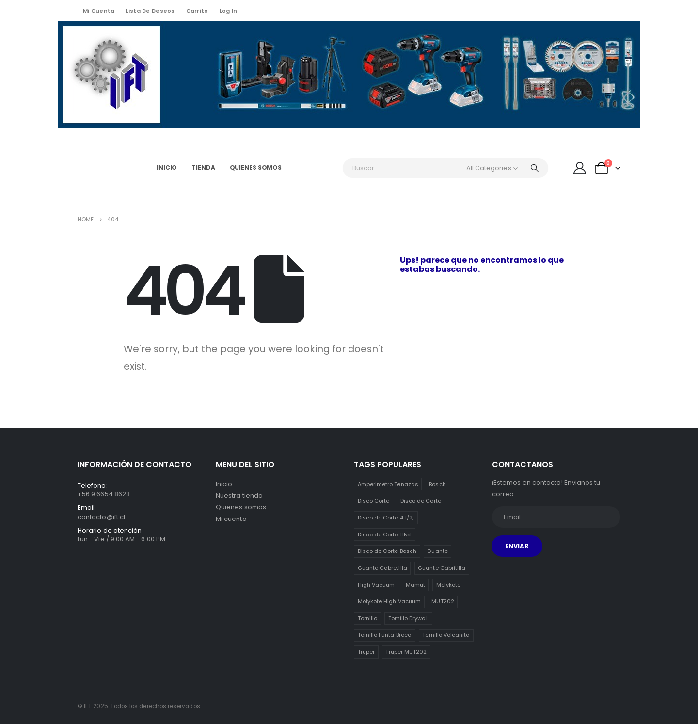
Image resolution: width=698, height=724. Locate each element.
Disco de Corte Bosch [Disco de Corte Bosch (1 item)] (387, 551)
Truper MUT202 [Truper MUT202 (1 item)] (406, 652)
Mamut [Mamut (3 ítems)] (415, 585)
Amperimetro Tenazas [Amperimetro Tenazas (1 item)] (388, 484)
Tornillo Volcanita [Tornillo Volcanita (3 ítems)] (446, 635)
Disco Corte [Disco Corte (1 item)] (374, 500)
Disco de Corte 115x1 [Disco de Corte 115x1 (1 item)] (385, 534)
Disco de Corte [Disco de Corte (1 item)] (420, 500)
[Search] (534, 168)
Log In (229, 11)
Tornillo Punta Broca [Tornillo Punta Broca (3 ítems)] (385, 635)
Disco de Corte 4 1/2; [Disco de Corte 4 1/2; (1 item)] (386, 517)
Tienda (203, 167)
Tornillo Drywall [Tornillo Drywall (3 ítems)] (408, 618)
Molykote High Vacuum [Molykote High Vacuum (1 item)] (389, 601)
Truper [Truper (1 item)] (366, 652)
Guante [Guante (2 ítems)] (437, 551)
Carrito (197, 11)
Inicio (167, 167)
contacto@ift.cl (101, 516)
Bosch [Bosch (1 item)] (437, 484)
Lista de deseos (150, 11)
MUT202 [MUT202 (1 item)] (442, 601)
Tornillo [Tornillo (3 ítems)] (368, 618)
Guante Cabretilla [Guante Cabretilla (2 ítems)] (382, 568)
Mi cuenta (98, 11)
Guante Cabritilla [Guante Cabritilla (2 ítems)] (441, 568)
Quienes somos (256, 167)
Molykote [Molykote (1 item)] (448, 585)
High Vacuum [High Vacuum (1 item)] (376, 585)
